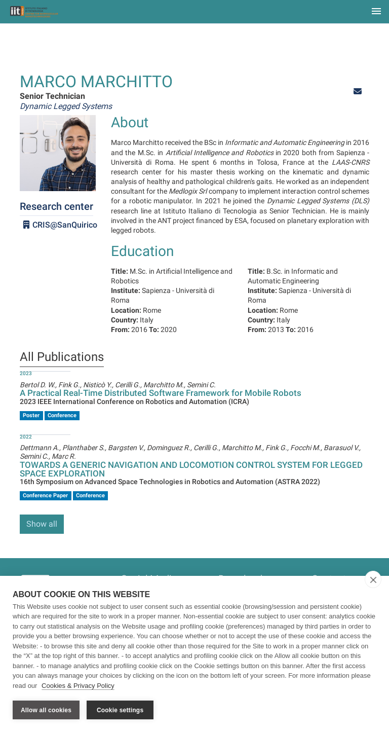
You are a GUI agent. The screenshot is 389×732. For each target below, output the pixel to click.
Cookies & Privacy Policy (78, 685)
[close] (373, 579)
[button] (357, 91)
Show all (41, 524)
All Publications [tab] (62, 357)
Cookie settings (120, 710)
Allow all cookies (46, 710)
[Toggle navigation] (376, 12)
